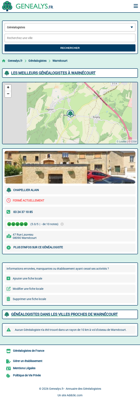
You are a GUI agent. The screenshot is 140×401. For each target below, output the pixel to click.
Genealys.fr (15, 60)
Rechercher (70, 47)
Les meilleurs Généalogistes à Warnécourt (53, 73)
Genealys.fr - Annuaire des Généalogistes (75, 388)
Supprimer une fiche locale (29, 299)
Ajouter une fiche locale (27, 278)
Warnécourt (59, 60)
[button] (70, 113)
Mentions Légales (24, 368)
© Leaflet (121, 141)
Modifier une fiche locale (28, 288)
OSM (134, 141)
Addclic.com (74, 395)
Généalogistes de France (28, 350)
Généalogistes (37, 60)
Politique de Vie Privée (27, 375)
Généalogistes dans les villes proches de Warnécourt (64, 314)
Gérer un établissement (27, 361)
